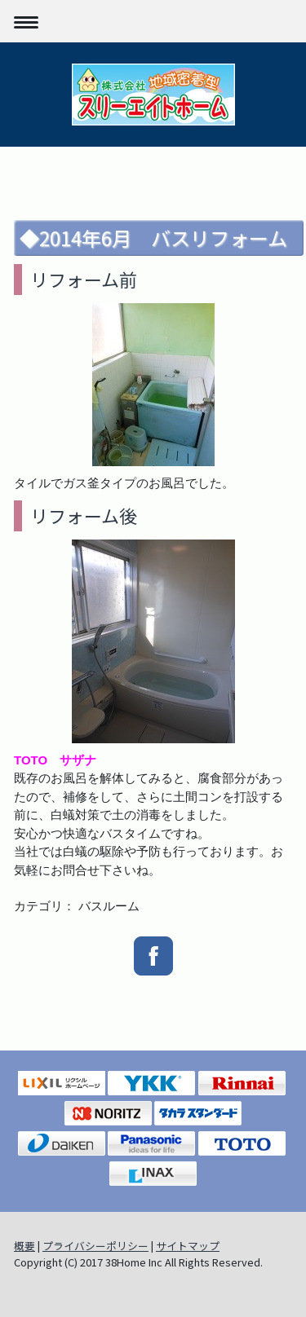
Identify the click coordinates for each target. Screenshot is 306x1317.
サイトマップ (188, 1245)
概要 (24, 1245)
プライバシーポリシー (95, 1245)
